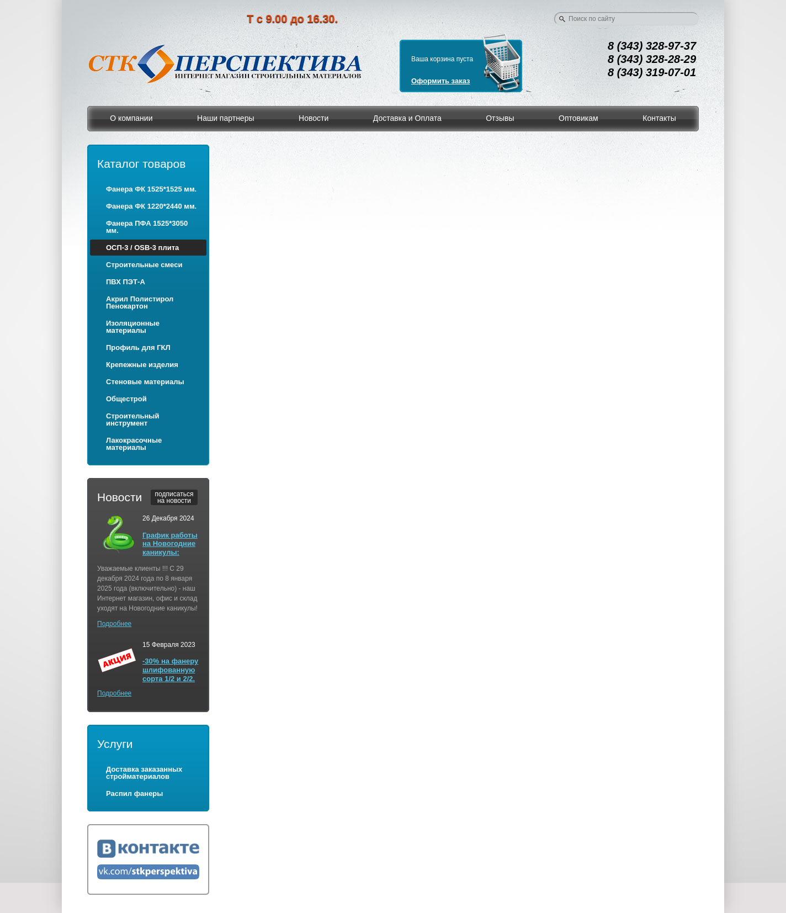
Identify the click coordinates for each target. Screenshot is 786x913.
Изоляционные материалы (133, 327)
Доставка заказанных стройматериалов (144, 773)
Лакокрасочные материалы (134, 444)
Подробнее (114, 624)
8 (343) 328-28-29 (652, 59)
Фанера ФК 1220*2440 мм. (151, 206)
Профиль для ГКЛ (138, 347)
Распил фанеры (134, 793)
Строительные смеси (144, 265)
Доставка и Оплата (407, 118)
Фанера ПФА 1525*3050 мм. (147, 227)
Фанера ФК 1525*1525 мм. (151, 189)
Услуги (115, 743)
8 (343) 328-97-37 (652, 46)
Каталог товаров (141, 163)
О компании (131, 118)
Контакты (659, 118)
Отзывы (500, 118)
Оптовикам (578, 118)
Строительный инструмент (132, 419)
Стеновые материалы (145, 382)
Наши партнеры (225, 118)
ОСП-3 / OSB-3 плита (142, 247)
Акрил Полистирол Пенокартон (139, 302)
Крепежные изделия (142, 364)
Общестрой (126, 399)
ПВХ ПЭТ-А (125, 282)
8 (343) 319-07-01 (652, 72)
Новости (313, 118)
